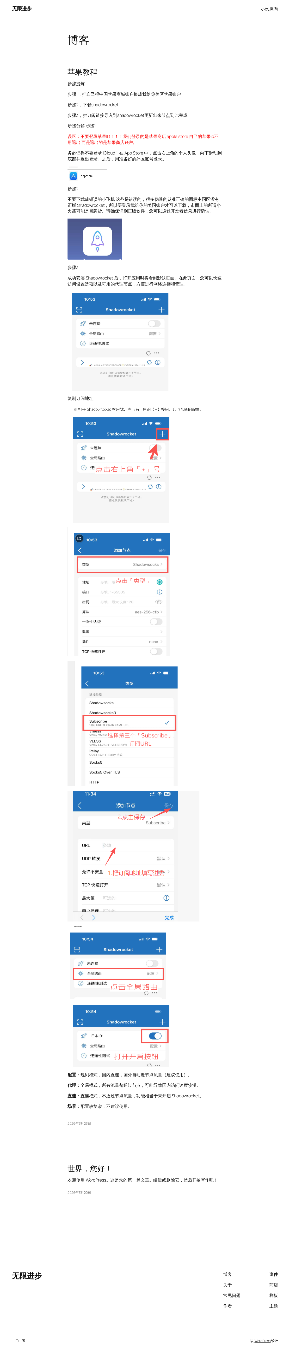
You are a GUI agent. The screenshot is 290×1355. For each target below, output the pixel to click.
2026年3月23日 (79, 1123)
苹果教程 (82, 71)
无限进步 (22, 8)
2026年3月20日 (79, 1192)
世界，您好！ (90, 1168)
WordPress (262, 1340)
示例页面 (269, 8)
